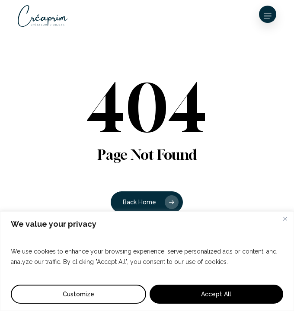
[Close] (285, 218)
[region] (147, 261)
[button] (267, 16)
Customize (78, 294)
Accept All (216, 294)
